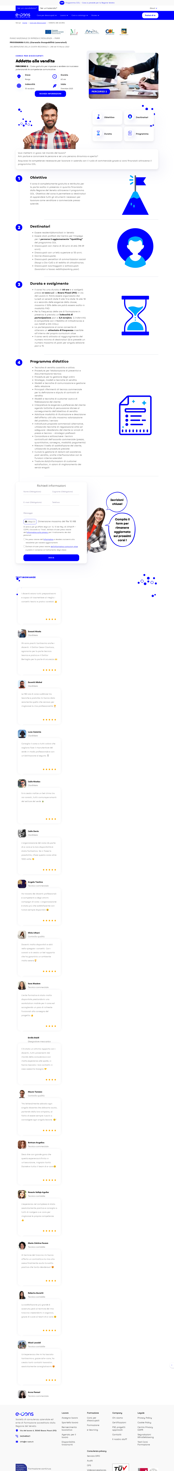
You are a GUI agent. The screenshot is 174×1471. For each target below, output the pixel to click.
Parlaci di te (150, 15)
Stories (94, 15)
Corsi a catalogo (78, 15)
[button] (30, 521)
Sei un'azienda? (48, 8)
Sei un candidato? (27, 8)
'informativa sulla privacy (37, 532)
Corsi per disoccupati (46, 15)
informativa (48, 539)
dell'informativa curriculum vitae (64, 546)
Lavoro (63, 15)
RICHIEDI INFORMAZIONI (50, 94)
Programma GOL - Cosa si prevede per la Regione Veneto (90, 3)
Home (24, 23)
